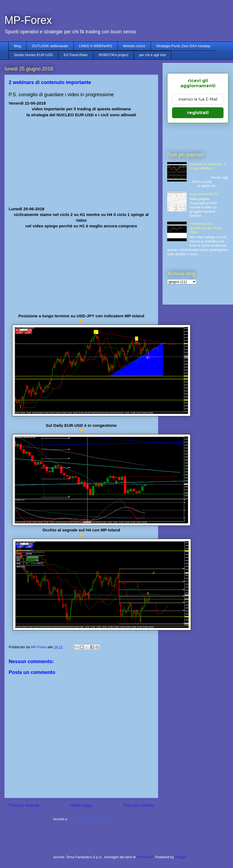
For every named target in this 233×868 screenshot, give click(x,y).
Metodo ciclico (134, 46)
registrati (198, 112)
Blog (17, 46)
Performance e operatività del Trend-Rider (205, 228)
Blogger (181, 857)
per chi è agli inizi (152, 55)
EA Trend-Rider (76, 55)
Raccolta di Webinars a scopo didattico (207, 166)
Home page (81, 805)
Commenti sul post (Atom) (89, 819)
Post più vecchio (138, 805)
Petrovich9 (145, 857)
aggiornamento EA (204, 194)
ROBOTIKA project (113, 55)
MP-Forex (28, 20)
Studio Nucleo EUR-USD (33, 55)
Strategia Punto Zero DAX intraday (183, 46)
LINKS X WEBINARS (95, 46)
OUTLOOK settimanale (50, 46)
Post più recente (24, 805)
